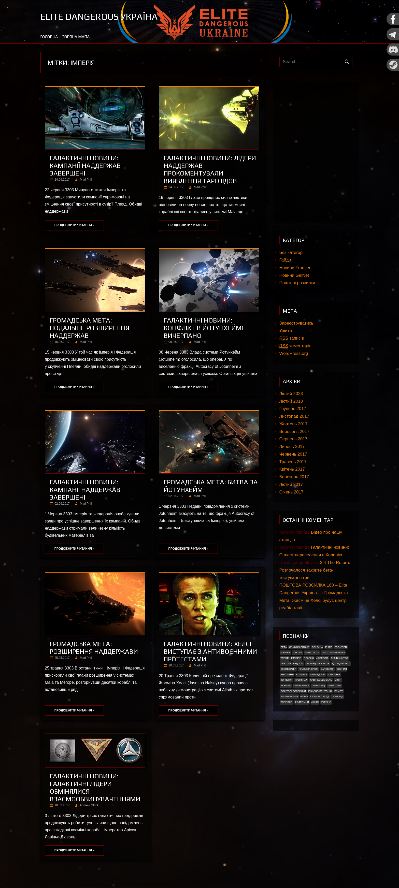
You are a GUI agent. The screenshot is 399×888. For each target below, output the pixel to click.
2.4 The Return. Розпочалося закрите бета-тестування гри (314, 570)
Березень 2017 (294, 476)
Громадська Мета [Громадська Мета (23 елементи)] (318, 663)
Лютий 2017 (291, 484)
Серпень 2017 (293, 438)
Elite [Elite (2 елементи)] (328, 647)
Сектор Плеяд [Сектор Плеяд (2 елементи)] (319, 696)
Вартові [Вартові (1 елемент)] (285, 663)
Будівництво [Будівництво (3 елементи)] (339, 658)
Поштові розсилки (297, 282)
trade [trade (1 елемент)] (284, 658)
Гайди (285, 260)
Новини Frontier (294, 267)
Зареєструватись (296, 323)
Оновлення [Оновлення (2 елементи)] (301, 685)
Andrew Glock (89, 805)
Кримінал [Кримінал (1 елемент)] (301, 679)
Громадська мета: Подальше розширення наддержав (89, 327)
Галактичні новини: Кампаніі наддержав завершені (85, 489)
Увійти (285, 330)
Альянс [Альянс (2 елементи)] (309, 658)
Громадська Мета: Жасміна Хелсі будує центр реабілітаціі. (313, 600)
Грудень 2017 (292, 408)
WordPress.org (293, 353)
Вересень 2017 (294, 431)
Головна (49, 36)
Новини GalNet (294, 275)
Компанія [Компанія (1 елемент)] (333, 674)
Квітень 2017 (292, 469)
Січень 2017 (291, 492)
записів (291, 338)
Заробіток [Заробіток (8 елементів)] (327, 668)
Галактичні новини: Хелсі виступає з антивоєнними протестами (210, 651)
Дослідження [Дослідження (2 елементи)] (341, 663)
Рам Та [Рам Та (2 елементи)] (338, 691)
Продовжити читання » (74, 225)
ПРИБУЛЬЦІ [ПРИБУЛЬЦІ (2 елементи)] (318, 685)
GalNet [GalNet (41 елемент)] (285, 652)
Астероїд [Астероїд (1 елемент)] (322, 658)
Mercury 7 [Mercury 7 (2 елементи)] (312, 652)
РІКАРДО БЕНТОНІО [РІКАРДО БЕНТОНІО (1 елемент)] (320, 691)
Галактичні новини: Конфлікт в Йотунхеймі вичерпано (203, 327)
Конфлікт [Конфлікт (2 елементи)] (286, 679)
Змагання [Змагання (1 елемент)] (287, 674)
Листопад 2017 (294, 416)
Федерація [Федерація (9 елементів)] (302, 702)
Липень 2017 (292, 446)
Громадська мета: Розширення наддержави (94, 647)
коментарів (295, 345)
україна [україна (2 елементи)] (326, 702)
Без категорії (292, 252)
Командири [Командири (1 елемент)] (317, 674)
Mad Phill (86, 179)
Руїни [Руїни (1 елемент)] (304, 696)
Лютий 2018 (291, 401)
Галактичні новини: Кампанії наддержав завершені (85, 165)
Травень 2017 (292, 461)
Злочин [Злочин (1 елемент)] (342, 668)
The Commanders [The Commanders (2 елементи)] (333, 652)
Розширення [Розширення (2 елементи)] (289, 696)
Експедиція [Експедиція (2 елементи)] (288, 668)
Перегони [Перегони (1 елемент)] (334, 685)
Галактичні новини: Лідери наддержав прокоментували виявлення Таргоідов (210, 169)
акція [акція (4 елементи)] (315, 702)
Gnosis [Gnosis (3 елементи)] (297, 652)
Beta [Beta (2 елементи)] (283, 647)
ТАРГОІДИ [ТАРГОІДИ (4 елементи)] (337, 696)
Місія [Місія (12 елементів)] (337, 679)
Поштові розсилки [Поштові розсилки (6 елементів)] (293, 691)
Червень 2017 (293, 454)
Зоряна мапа (76, 36)
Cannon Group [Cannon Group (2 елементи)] (299, 647)
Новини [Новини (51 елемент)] (285, 685)
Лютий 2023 (291, 393)
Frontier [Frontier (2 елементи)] (340, 647)
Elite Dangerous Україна (99, 16)
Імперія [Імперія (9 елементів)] (296, 658)
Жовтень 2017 (293, 423)
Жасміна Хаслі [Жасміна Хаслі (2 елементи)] (308, 668)
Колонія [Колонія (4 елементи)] (301, 674)
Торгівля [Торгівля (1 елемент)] (286, 702)
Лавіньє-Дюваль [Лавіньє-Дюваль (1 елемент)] (321, 679)
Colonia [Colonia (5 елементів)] (317, 647)
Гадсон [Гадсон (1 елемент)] (298, 663)
